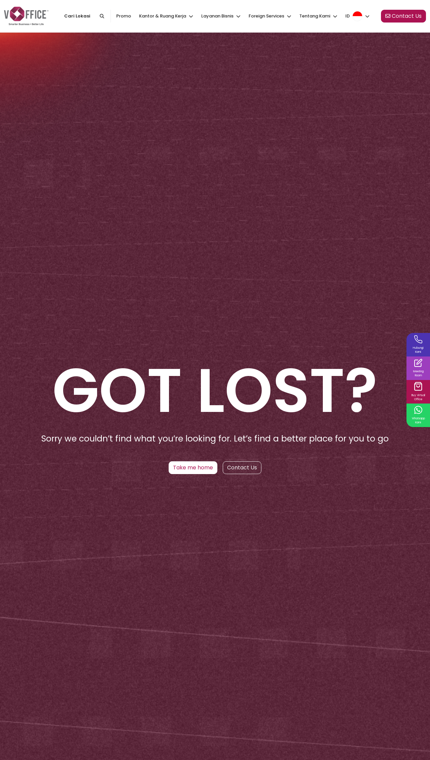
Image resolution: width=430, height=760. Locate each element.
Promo (123, 16)
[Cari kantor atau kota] (102, 16)
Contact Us (242, 467)
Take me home (193, 467)
